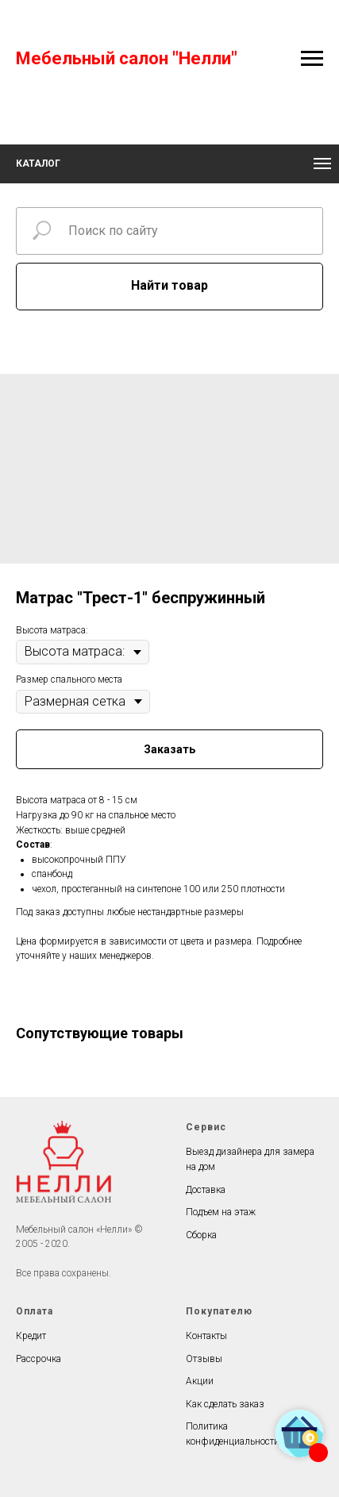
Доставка (205, 1189)
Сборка (201, 1235)
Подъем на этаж (221, 1212)
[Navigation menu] (312, 59)
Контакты (206, 1335)
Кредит (31, 1335)
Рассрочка (38, 1358)
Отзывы (204, 1358)
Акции (200, 1381)
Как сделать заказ (225, 1404)
